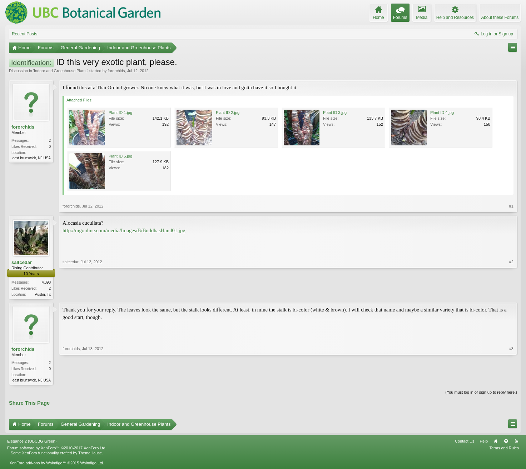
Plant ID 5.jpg (120, 156)
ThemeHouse (90, 454)
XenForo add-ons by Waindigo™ (37, 464)
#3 (511, 380)
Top (505, 442)
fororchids (116, 71)
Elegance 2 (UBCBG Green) (31, 442)
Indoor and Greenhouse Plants (61, 71)
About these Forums (499, 17)
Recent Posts (24, 33)
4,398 (46, 282)
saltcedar (21, 262)
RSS (516, 442)
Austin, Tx (43, 294)
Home (495, 442)
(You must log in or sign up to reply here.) (481, 393)
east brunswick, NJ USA (32, 158)
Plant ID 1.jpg (120, 112)
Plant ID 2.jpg (227, 112)
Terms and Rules (504, 449)
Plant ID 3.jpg (335, 112)
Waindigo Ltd (91, 464)
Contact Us (464, 442)
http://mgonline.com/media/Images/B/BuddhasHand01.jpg (124, 230)
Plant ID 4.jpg (442, 112)
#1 (511, 206)
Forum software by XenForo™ (56, 449)
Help (484, 442)
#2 (511, 293)
